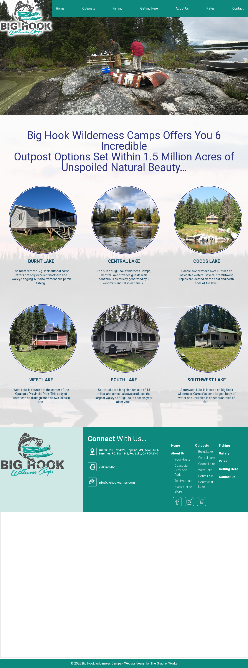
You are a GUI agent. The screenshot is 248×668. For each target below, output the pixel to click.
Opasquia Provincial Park (181, 470)
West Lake (205, 470)
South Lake (205, 476)
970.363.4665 (108, 467)
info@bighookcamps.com (117, 482)
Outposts (88, 8)
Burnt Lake (205, 451)
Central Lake (206, 457)
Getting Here (149, 8)
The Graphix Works (163, 663)
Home (60, 8)
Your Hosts (182, 459)
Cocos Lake (206, 464)
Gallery (224, 453)
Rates (211, 8)
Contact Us (227, 477)
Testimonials (183, 481)
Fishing (117, 8)
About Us (182, 8)
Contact (238, 8)
